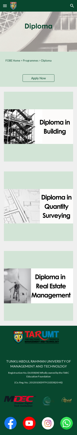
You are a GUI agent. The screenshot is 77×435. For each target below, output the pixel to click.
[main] (38, 60)
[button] (5, 5)
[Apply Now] (38, 78)
